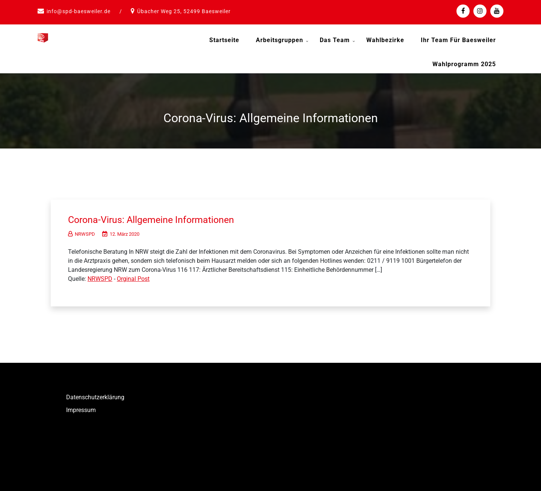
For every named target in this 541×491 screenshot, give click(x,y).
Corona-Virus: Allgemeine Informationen (154, 218)
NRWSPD (81, 233)
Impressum (81, 409)
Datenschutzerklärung (95, 396)
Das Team (335, 40)
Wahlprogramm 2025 (464, 64)
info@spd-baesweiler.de (78, 11)
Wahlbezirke (385, 40)
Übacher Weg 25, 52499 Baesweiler (184, 11)
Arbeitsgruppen (279, 40)
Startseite (224, 40)
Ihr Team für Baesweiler (458, 40)
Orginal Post (133, 278)
